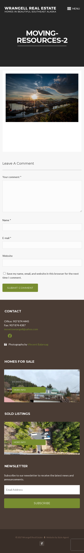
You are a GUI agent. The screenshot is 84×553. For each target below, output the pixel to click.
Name (6, 220)
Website (7, 255)
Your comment (11, 177)
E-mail (6, 238)
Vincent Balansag (38, 344)
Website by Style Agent (57, 537)
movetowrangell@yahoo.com (21, 329)
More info (20, 390)
